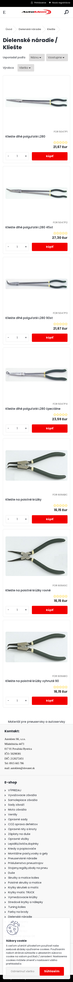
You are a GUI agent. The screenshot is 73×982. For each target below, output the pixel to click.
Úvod (9, 29)
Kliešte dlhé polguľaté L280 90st (29, 318)
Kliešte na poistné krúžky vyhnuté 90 (32, 681)
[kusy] (17, 156)
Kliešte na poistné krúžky (23, 500)
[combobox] (37, 57)
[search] (66, 12)
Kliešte (51, 29)
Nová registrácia (61, 2)
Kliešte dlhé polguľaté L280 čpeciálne (32, 409)
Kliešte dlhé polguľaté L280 (25, 136)
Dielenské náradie (30, 29)
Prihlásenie (40, 2)
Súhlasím (51, 971)
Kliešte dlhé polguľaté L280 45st (29, 227)
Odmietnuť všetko (22, 971)
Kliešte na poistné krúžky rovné (28, 590)
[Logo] (36, 12)
